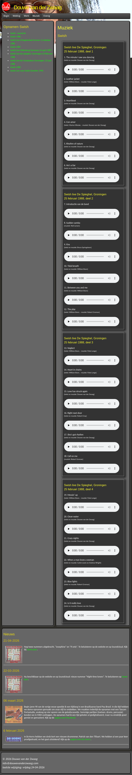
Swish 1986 (15, 36)
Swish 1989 (15, 67)
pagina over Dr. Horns (80, 739)
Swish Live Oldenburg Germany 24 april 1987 (30, 50)
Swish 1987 (15, 47)
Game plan (32, 649)
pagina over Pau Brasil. (65, 717)
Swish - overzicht (18, 33)
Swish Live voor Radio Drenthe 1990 (26, 70)
